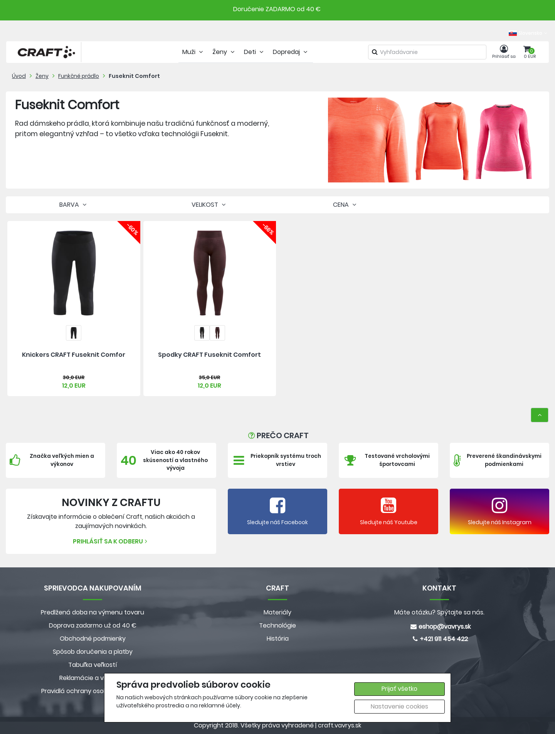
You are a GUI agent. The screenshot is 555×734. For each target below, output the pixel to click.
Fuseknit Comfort (134, 76)
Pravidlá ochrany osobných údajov (92, 691)
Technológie (277, 625)
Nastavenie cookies (399, 706)
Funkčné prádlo (78, 76)
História (278, 638)
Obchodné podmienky (93, 638)
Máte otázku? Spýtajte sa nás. (439, 612)
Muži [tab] (193, 51)
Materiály (277, 612)
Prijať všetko (399, 688)
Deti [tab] (254, 51)
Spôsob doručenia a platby (93, 651)
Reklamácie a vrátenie (92, 677)
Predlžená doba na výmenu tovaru (92, 612)
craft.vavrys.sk (339, 725)
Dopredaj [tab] (291, 51)
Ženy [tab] (224, 51)
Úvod (19, 76)
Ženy (42, 76)
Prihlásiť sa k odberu (111, 541)
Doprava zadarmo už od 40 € (92, 625)
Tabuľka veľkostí (92, 664)
